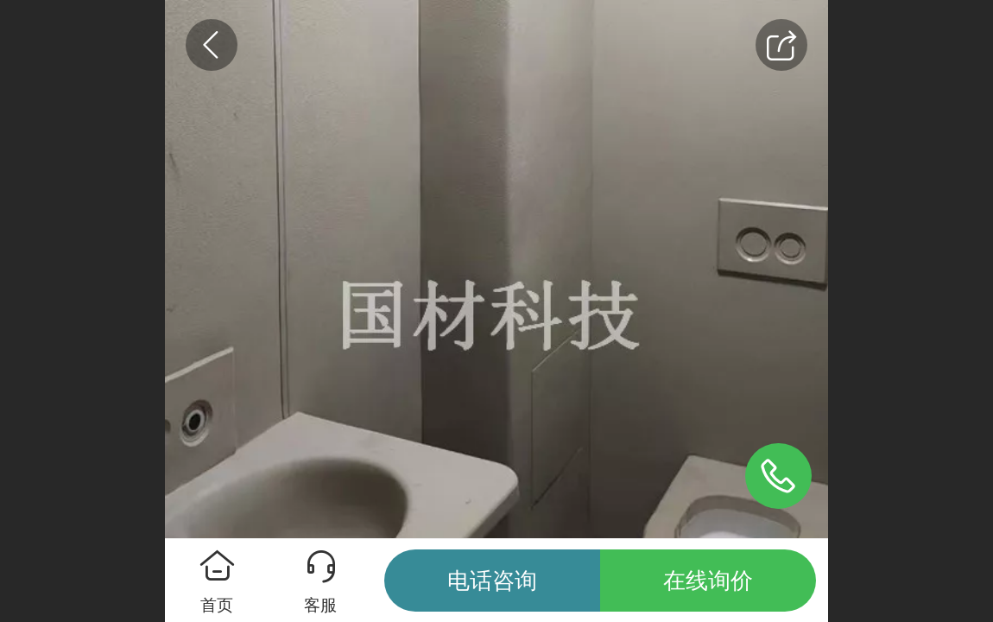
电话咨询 (492, 580)
